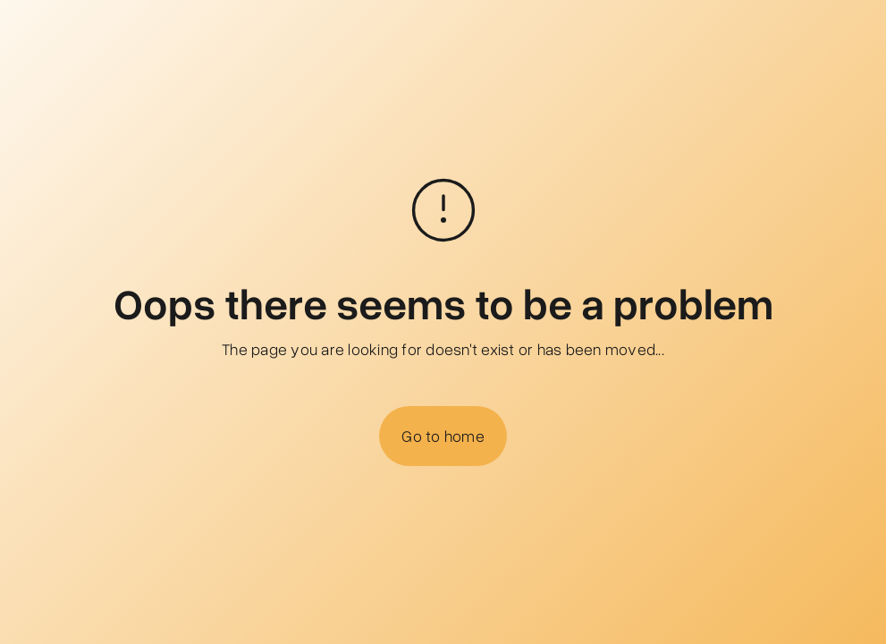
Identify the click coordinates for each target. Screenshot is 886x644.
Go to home (443, 435)
